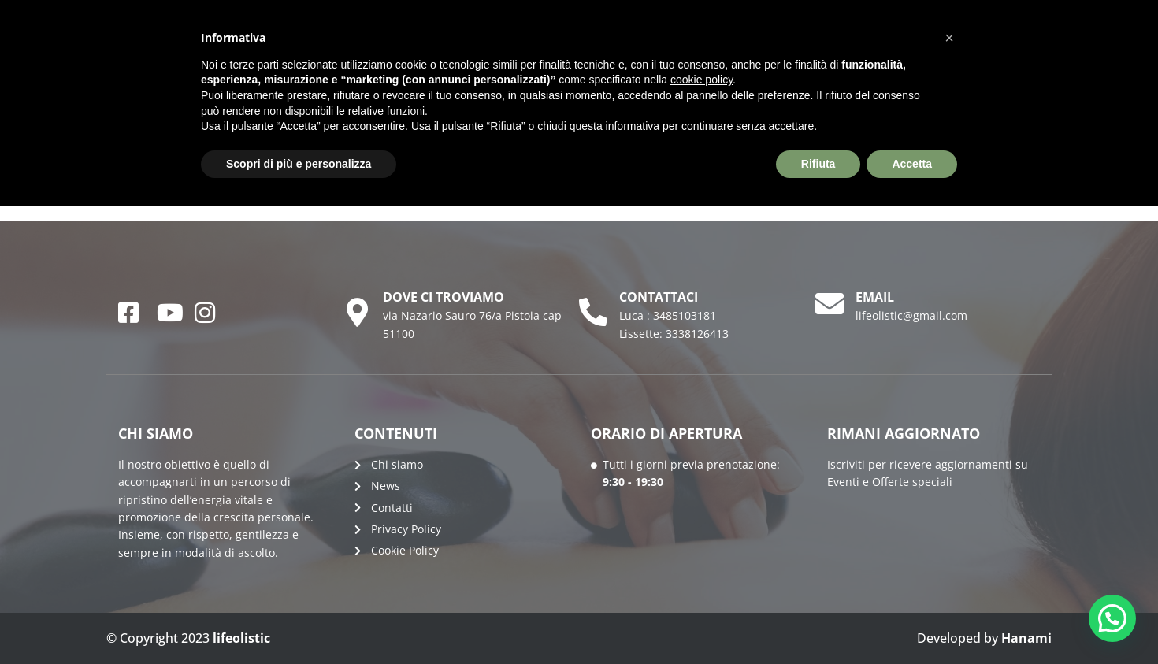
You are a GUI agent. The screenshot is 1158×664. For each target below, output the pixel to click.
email (875, 297)
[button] (1112, 618)
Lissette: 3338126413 (674, 333)
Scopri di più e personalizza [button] (298, 164)
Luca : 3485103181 (667, 315)
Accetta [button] (912, 164)
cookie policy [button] (701, 79)
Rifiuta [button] (818, 164)
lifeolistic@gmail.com (911, 315)
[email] (829, 304)
